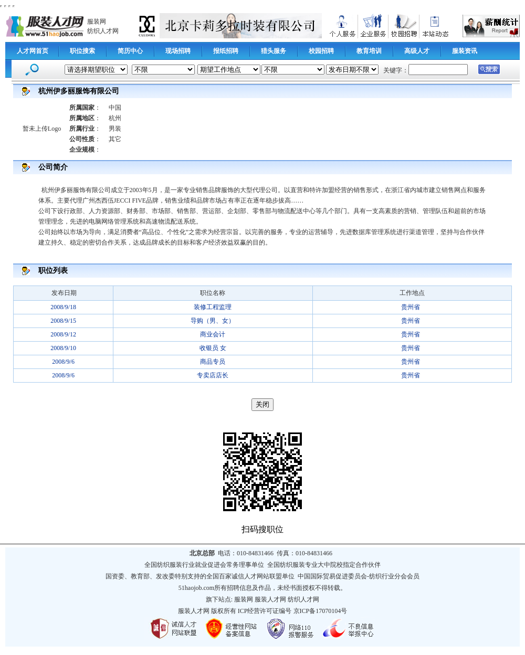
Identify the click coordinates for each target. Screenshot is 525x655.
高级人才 (416, 51)
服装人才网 (270, 599)
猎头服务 (273, 51)
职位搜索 (82, 51)
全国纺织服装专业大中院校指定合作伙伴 (324, 564)
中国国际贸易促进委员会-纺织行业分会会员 (358, 576)
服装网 (96, 21)
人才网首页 (32, 51)
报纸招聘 (225, 51)
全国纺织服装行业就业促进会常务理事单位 (204, 564)
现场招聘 (178, 51)
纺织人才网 (103, 31)
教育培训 (369, 51)
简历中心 (130, 51)
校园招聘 (321, 51)
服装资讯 (464, 51)
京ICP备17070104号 (320, 611)
